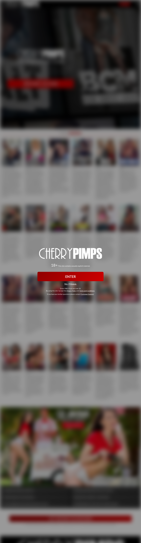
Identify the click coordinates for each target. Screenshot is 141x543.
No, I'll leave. (70, 284)
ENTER (70, 276)
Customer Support (87, 294)
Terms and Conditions (87, 291)
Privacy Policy (71, 291)
